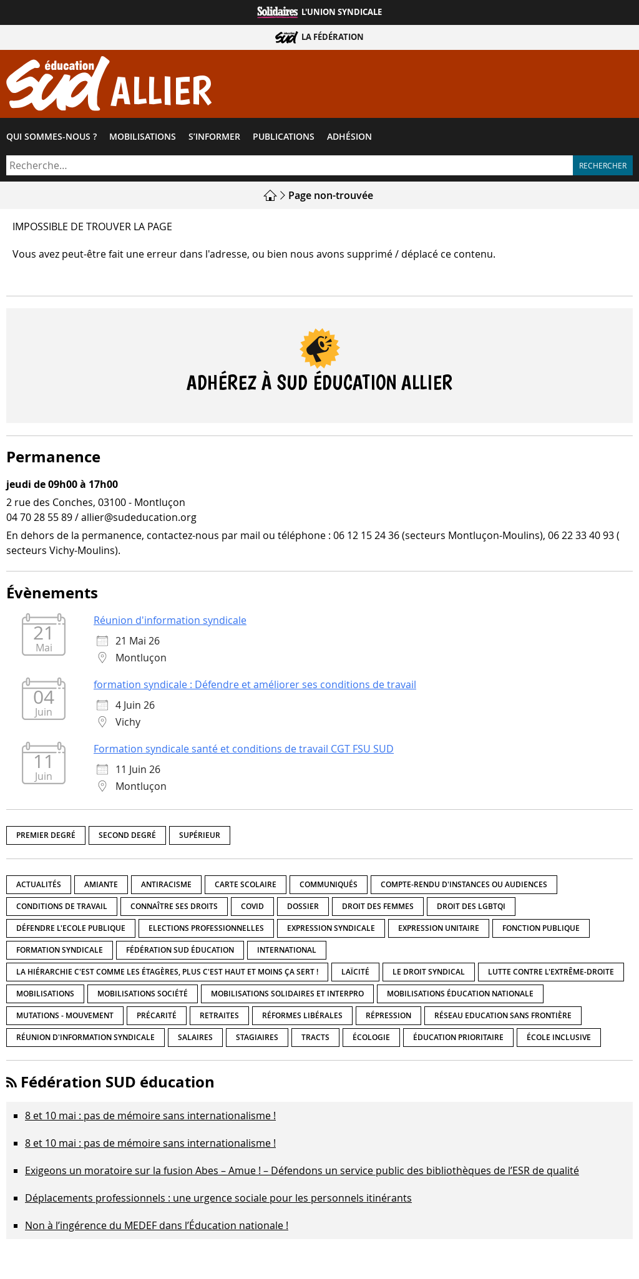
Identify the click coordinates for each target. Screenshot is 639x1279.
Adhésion (349, 136)
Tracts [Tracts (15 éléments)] (315, 1037)
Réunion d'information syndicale (170, 620)
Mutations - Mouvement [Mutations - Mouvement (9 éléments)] (65, 1015)
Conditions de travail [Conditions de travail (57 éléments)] (61, 906)
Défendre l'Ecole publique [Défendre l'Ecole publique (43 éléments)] (70, 928)
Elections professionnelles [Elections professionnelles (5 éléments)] (206, 928)
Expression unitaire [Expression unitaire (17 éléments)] (438, 928)
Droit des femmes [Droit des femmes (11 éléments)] (378, 906)
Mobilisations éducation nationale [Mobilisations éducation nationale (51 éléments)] (460, 993)
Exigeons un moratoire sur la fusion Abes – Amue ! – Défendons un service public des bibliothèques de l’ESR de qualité (302, 1170)
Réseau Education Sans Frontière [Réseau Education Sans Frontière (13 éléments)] (503, 1015)
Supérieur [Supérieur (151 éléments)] (199, 835)
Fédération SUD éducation (118, 1081)
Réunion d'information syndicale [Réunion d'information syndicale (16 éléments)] (85, 1037)
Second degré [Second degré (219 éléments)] (127, 835)
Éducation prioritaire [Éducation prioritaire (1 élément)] (458, 1037)
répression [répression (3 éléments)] (388, 1015)
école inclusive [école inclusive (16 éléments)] (559, 1037)
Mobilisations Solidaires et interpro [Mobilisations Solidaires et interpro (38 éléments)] (287, 993)
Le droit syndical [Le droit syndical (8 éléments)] (429, 971)
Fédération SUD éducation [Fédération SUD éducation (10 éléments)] (180, 950)
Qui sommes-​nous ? (51, 136)
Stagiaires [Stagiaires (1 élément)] (257, 1037)
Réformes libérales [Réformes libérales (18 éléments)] (302, 1015)
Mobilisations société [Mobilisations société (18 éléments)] (142, 993)
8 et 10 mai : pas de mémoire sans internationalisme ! (150, 1115)
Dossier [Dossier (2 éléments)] (303, 906)
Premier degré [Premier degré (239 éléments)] (46, 835)
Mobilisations (142, 136)
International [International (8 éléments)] (286, 950)
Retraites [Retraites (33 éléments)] (219, 1015)
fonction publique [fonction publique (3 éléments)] (541, 928)
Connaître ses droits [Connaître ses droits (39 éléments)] (174, 906)
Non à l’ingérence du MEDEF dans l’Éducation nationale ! (156, 1225)
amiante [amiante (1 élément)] (101, 884)
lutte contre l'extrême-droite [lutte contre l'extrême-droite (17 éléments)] (551, 971)
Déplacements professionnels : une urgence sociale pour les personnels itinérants (218, 1198)
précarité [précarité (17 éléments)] (157, 1015)
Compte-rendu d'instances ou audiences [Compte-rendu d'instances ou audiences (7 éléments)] (464, 884)
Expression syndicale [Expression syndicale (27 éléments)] (331, 928)
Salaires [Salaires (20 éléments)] (195, 1037)
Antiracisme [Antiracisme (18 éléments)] (166, 884)
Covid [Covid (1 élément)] (252, 906)
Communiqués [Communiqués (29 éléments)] (329, 884)
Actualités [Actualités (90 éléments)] (38, 884)
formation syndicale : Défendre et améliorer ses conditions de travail (255, 684)
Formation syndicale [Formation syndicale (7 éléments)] (59, 950)
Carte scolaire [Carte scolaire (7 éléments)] (245, 884)
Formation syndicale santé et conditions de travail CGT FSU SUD (244, 749)
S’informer (214, 136)
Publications (284, 136)
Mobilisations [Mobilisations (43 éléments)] (45, 993)
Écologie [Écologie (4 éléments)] (371, 1037)
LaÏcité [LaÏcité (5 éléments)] (355, 971)
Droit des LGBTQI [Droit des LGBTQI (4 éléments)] (471, 906)
